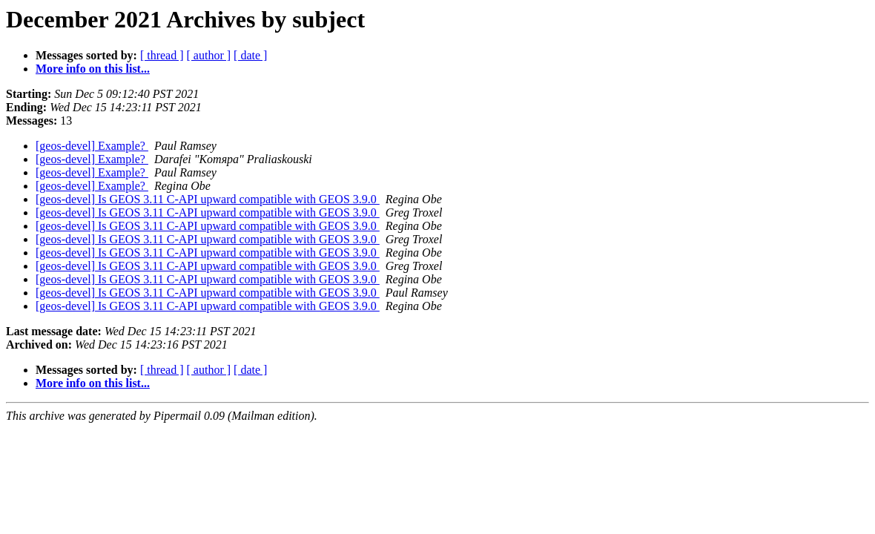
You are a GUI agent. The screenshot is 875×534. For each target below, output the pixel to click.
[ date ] (250, 55)
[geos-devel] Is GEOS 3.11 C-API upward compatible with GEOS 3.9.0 (208, 199)
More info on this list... (93, 68)
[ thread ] (162, 55)
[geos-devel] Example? (92, 145)
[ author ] (209, 55)
